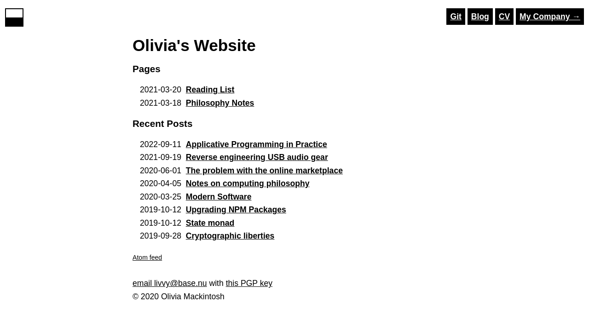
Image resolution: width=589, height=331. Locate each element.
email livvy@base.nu (170, 283)
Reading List (210, 89)
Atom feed (147, 257)
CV (504, 16)
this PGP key (249, 283)
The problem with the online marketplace (264, 170)
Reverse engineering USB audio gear (257, 157)
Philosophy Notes (220, 103)
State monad (210, 223)
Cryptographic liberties (230, 235)
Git (455, 16)
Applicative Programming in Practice (256, 144)
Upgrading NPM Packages (236, 209)
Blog (480, 16)
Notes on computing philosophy (248, 183)
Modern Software (219, 196)
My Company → (550, 16)
